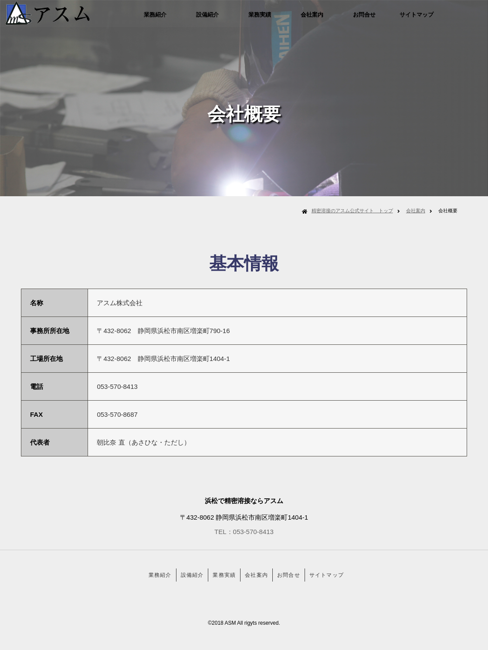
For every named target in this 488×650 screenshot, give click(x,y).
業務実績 (280, 19)
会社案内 (333, 19)
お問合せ (385, 19)
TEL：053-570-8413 (244, 531)
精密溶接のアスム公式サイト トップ (352, 210)
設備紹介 (228, 19)
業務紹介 (176, 19)
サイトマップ (437, 19)
